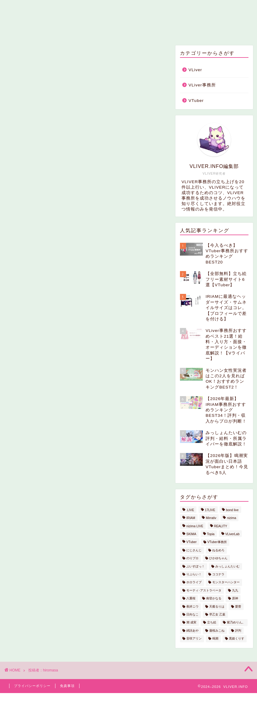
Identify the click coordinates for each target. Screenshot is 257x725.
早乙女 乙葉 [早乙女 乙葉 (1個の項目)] (217, 614)
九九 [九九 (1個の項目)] (235, 590)
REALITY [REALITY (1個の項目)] (220, 526)
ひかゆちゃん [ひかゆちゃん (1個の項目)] (218, 558)
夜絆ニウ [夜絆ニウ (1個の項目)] (192, 606)
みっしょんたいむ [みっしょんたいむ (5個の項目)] (227, 566)
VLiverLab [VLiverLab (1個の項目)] (232, 534)
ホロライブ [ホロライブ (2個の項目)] (194, 582)
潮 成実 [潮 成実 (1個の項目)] (191, 622)
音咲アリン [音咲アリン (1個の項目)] (194, 638)
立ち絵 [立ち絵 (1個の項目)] (211, 622)
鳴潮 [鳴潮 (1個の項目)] (215, 638)
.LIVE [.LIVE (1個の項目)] (190, 510)
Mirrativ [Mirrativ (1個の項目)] (211, 518)
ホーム (68, 29)
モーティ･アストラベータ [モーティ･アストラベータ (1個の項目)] (203, 590)
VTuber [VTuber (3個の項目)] (191, 542)
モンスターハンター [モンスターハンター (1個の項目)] (226, 582)
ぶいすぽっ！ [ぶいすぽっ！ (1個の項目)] (195, 566)
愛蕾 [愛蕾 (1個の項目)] (238, 606)
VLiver (98, 29)
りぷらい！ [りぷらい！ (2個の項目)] (194, 574)
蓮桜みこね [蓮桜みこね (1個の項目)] (216, 630)
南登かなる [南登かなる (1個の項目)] (213, 598)
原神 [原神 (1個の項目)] (235, 598)
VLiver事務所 (136, 29)
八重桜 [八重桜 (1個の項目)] (190, 598)
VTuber (196, 100)
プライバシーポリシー (32, 686)
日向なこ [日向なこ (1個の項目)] (192, 614)
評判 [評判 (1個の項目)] (238, 630)
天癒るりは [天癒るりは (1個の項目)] (216, 606)
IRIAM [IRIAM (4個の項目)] (190, 518)
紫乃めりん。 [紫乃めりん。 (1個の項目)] (236, 622)
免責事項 (67, 686)
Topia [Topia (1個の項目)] (211, 534)
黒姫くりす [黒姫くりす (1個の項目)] (236, 638)
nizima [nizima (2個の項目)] (231, 518)
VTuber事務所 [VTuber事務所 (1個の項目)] (217, 542)
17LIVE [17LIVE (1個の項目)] (210, 510)
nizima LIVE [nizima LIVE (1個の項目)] (194, 526)
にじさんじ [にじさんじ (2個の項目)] (194, 550)
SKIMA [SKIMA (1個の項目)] (191, 534)
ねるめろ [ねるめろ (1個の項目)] (218, 550)
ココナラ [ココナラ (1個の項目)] (218, 574)
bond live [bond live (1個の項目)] (232, 510)
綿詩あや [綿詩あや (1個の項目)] (192, 630)
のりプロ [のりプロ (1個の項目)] (192, 558)
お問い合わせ (181, 29)
